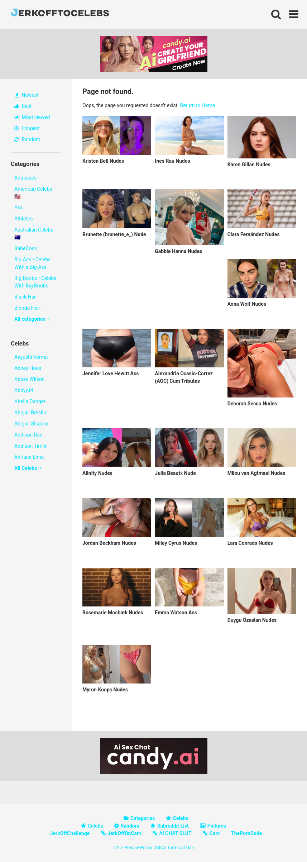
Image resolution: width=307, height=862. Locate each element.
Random (27, 139)
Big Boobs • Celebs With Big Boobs (35, 282)
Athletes (23, 219)
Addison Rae (28, 435)
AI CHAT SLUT (175, 833)
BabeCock (25, 248)
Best (23, 106)
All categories (32, 319)
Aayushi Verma (31, 357)
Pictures (216, 826)
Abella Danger (29, 401)
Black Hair (25, 297)
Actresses (25, 178)
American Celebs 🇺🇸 (33, 192)
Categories (142, 818)
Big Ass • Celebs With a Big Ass (32, 263)
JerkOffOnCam (124, 833)
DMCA (159, 847)
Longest (27, 128)
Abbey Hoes (27, 368)
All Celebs (28, 468)
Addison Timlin (31, 446)
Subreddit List (173, 826)
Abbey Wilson (29, 379)
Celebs (180, 818)
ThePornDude (246, 833)
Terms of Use (180, 847)
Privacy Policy (138, 847)
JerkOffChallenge (70, 833)
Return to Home (197, 105)
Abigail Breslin (30, 412)
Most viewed (32, 117)
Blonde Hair (27, 308)
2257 (118, 847)
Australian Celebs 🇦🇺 (33, 233)
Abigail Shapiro (31, 424)
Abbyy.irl (23, 390)
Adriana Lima (29, 457)
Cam (215, 833)
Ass (18, 207)
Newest (27, 95)
